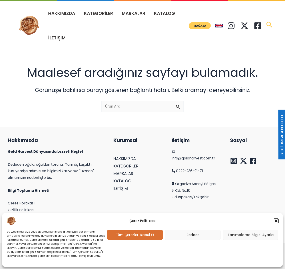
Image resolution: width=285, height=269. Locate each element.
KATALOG (164, 13)
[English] (219, 25)
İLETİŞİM (57, 38)
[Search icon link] (269, 26)
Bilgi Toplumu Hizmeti (28, 190)
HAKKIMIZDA (61, 13)
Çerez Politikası (21, 203)
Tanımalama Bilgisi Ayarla (251, 234)
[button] (276, 221)
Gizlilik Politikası (21, 209)
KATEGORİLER (98, 13)
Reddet (193, 234)
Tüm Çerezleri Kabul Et (135, 234)
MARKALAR (133, 13)
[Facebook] (258, 26)
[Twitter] (244, 26)
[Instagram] (231, 26)
